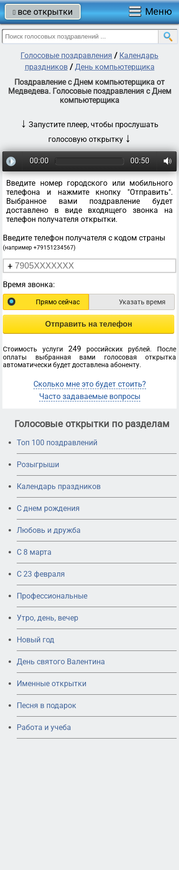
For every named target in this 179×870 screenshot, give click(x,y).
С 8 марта (34, 552)
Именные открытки (51, 683)
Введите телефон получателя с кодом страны (84, 242)
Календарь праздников (59, 486)
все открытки (43, 12)
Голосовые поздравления (66, 55)
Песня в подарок (46, 705)
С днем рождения (48, 508)
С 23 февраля (41, 574)
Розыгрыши (38, 464)
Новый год (35, 639)
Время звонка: (29, 284)
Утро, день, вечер (47, 617)
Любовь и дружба (49, 530)
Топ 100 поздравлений (57, 442)
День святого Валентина (61, 661)
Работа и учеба (44, 727)
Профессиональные (52, 595)
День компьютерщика (115, 66)
